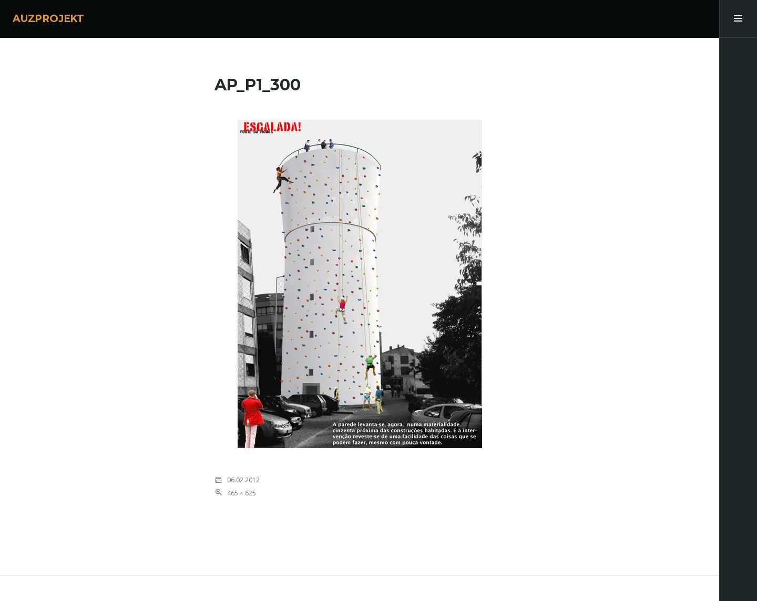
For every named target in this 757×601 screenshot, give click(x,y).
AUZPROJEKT (48, 19)
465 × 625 (241, 493)
